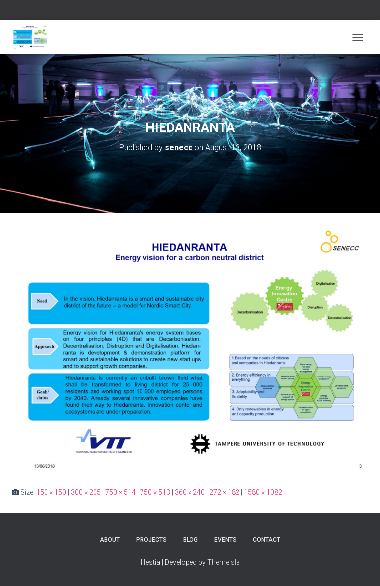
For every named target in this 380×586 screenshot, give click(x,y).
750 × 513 (155, 492)
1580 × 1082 (263, 492)
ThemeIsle (223, 562)
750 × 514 (120, 492)
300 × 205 (86, 492)
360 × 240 (190, 492)
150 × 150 (51, 492)
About (110, 539)
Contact (266, 539)
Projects (151, 539)
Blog (190, 539)
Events (225, 539)
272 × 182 (224, 492)
